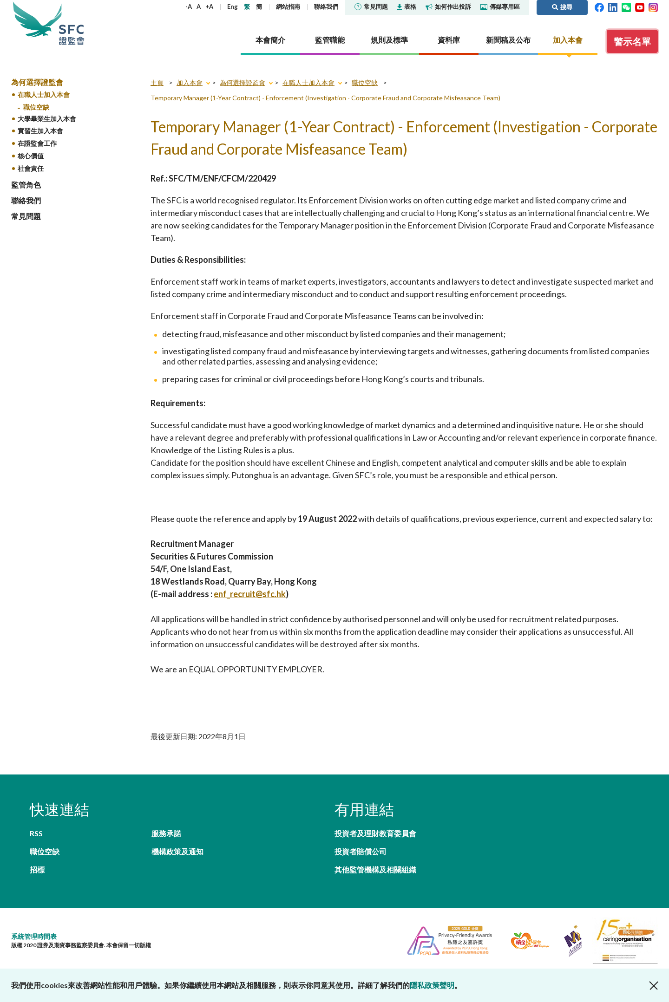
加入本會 (190, 82)
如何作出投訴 (448, 6)
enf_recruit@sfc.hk (250, 594)
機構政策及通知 (177, 851)
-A (188, 6)
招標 (37, 869)
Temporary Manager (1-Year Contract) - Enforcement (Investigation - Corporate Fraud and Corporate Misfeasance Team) (325, 98)
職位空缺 (36, 107)
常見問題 (371, 6)
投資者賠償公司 (360, 851)
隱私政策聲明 (432, 985)
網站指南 (288, 6)
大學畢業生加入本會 (47, 119)
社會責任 (31, 168)
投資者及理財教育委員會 (375, 833)
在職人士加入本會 (44, 94)
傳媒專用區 (500, 6)
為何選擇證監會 (37, 82)
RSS (36, 833)
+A (209, 6)
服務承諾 (166, 833)
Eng (232, 6)
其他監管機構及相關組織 (375, 869)
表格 (406, 6)
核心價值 (31, 156)
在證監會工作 (37, 143)
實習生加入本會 (40, 131)
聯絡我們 (326, 6)
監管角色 (26, 184)
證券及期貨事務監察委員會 (71, 23)
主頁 (157, 82)
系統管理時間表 (34, 936)
